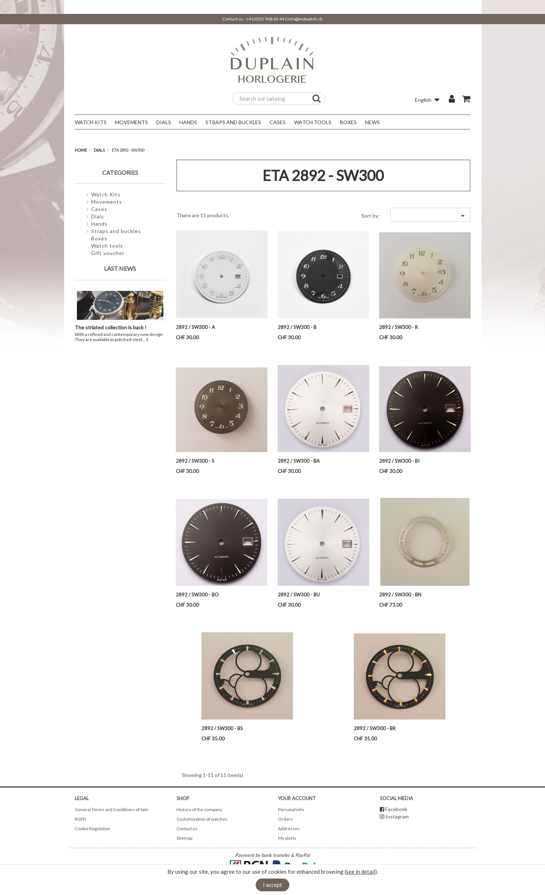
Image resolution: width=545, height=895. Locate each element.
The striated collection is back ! (111, 327)
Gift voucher (108, 253)
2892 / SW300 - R (398, 327)
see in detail (360, 871)
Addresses (289, 828)
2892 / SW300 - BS (222, 728)
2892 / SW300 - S (195, 461)
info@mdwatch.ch (305, 19)
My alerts (287, 838)
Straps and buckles (116, 231)
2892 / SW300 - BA (299, 461)
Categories (120, 172)
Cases (99, 209)
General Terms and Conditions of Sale (111, 809)
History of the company (199, 809)
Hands (99, 224)
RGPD (80, 819)
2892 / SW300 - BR (375, 728)
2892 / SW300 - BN (400, 595)
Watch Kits (106, 194)
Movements (106, 202)
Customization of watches (202, 819)
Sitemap (184, 838)
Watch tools (107, 246)
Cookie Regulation (92, 828)
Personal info (291, 809)
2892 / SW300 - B (297, 327)
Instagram (397, 816)
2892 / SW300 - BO (197, 595)
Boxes (99, 238)
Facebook (396, 809)
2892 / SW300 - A (195, 327)
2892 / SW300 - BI (399, 461)
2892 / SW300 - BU (299, 595)
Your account (297, 798)
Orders (285, 819)
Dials (97, 216)
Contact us (187, 828)
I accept (272, 884)
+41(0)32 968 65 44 (265, 19)
